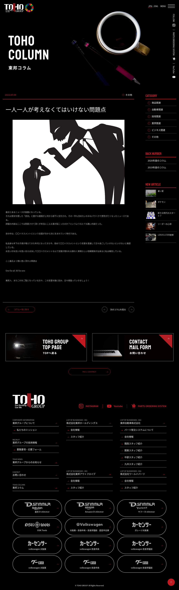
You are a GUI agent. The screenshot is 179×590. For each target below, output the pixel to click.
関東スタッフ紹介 (133, 450)
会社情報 (75, 429)
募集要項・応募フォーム (29, 449)
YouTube (174, 70)
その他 (155, 136)
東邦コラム (19, 486)
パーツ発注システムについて (139, 429)
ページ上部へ (171, 582)
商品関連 (156, 102)
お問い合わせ (19, 474)
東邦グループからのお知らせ (27, 461)
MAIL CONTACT (89, 371)
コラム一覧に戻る (21, 309)
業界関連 (156, 123)
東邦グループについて (24, 421)
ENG (156, 6)
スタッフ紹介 (77, 436)
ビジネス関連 (158, 130)
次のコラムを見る (118, 309)
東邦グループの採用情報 (25, 441)
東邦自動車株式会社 (130, 421)
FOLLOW (174, 18)
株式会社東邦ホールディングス (82, 421)
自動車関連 (157, 109)
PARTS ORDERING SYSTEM (174, 43)
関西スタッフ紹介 (133, 443)
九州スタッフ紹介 (133, 464)
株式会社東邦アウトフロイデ (81, 473)
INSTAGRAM (92, 406)
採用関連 (156, 116)
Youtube (118, 406)
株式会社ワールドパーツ (132, 473)
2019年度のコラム (157, 167)
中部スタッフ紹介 (133, 457)
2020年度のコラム (157, 160)
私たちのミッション (27, 429)
